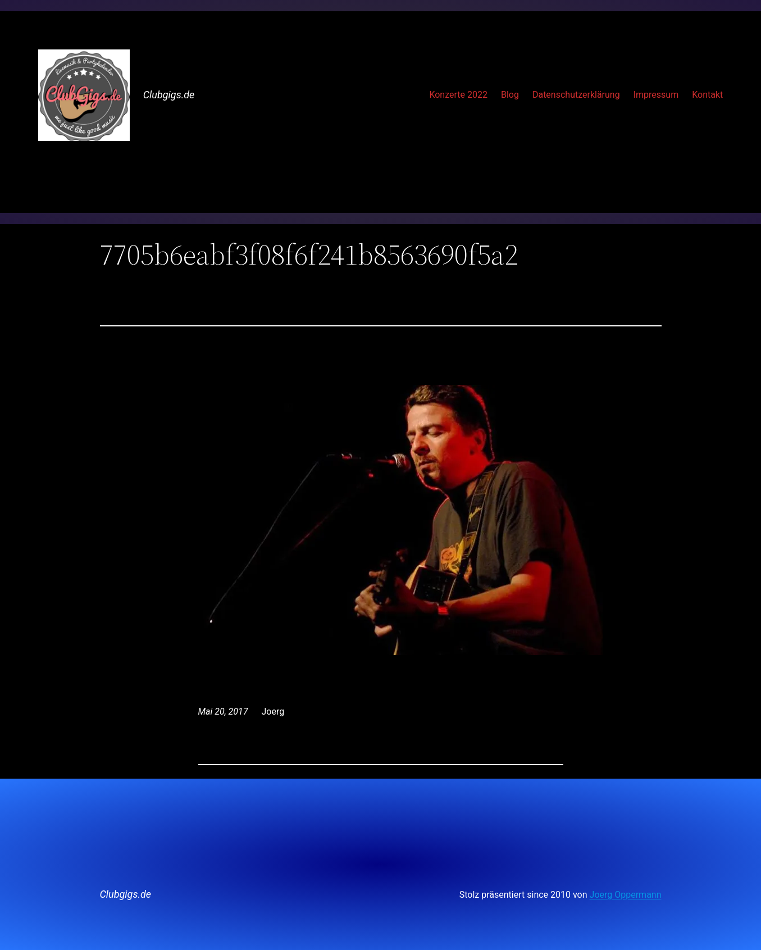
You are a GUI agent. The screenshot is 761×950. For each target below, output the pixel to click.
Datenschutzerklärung (576, 94)
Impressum (656, 94)
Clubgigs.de (169, 95)
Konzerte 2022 (458, 94)
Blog (510, 94)
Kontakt (707, 94)
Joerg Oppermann (626, 894)
